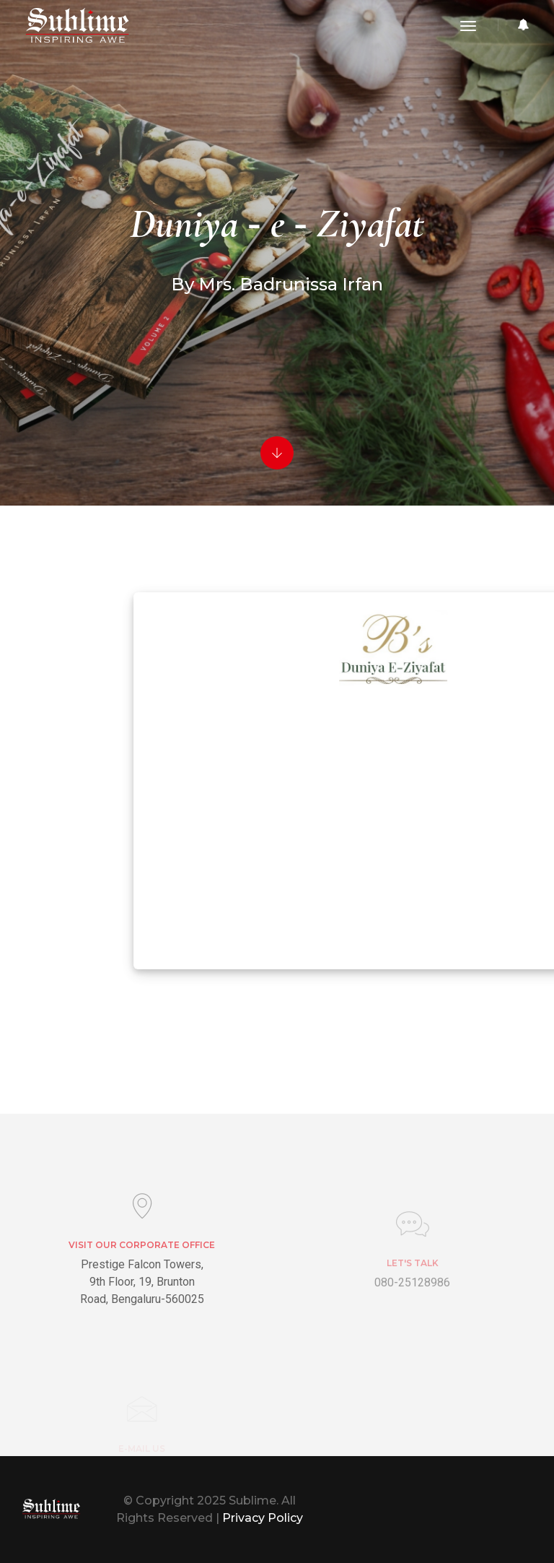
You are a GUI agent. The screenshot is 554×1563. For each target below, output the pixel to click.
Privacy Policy (262, 1518)
